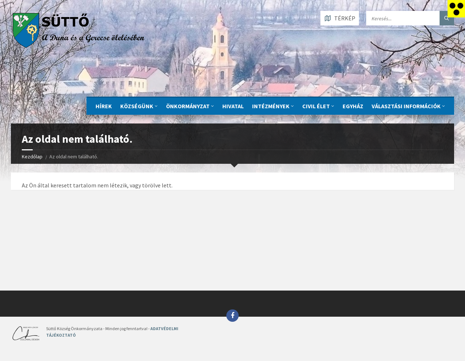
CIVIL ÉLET (316, 106)
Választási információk (406, 106)
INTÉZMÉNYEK (271, 106)
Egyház (353, 106)
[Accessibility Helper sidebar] (456, 8)
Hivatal (233, 106)
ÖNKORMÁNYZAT (188, 106)
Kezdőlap (32, 156)
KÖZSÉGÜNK (136, 106)
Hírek (104, 106)
